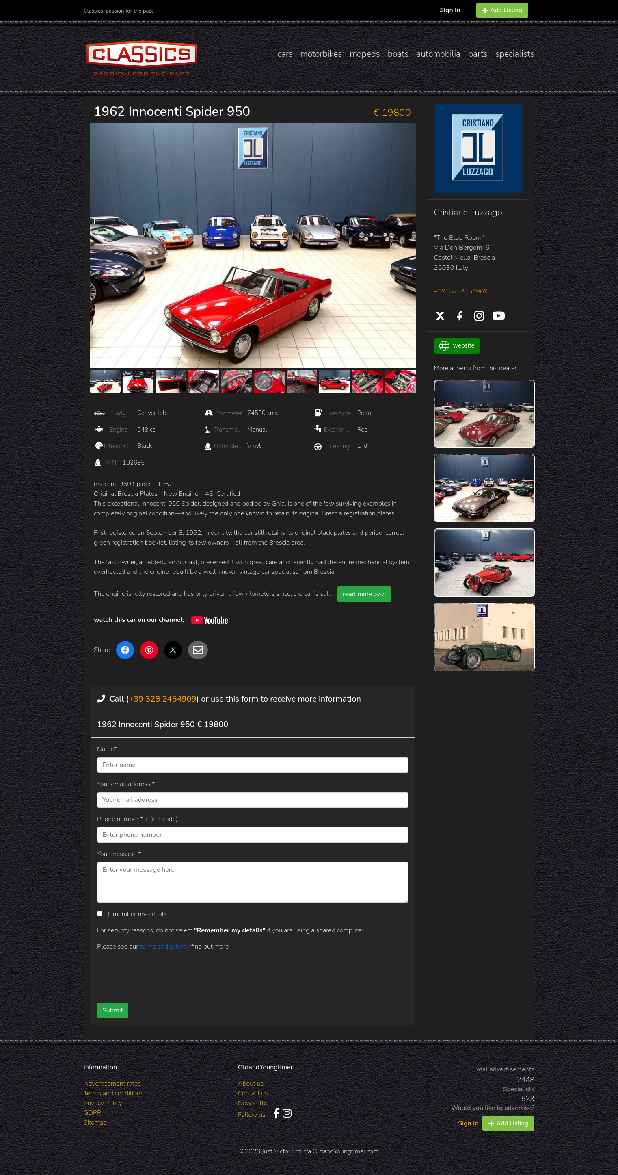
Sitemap (95, 1122)
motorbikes (321, 54)
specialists (514, 54)
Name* (107, 749)
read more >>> (364, 594)
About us (251, 1083)
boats (398, 54)
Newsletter (253, 1103)
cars (285, 54)
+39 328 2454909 (162, 698)
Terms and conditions (113, 1093)
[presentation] (239, 974)
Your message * (119, 853)
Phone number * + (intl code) (137, 818)
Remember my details (136, 914)
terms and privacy (165, 946)
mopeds (365, 54)
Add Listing (502, 10)
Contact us (253, 1093)
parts (478, 54)
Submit (112, 1010)
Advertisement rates (112, 1083)
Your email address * (126, 784)
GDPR (92, 1112)
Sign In (450, 10)
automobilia (438, 54)
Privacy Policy (103, 1103)
